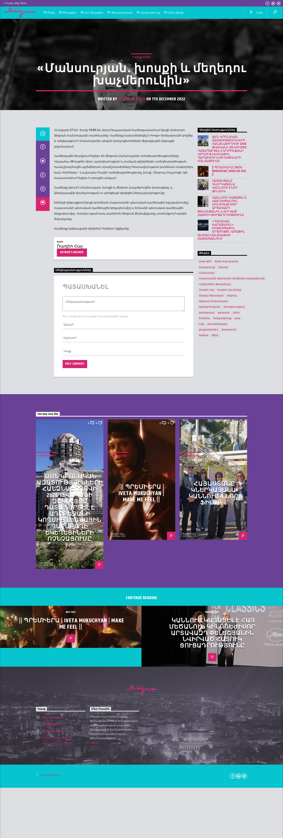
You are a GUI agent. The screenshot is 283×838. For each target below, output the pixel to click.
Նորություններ (141, 209)
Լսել (256, 12)
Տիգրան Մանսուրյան (213, 633)
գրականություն (209, 638)
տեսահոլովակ (217, 655)
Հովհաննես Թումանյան (215, 615)
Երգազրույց (150, 12)
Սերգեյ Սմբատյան (211, 627)
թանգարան (207, 644)
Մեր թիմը (176, 12)
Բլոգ (51, 12)
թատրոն (224, 644)
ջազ (237, 650)
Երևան (223, 598)
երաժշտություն (234, 638)
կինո (236, 644)
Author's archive (72, 584)
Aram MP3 (205, 593)
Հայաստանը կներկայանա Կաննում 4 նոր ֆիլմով (225, 518)
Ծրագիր (70, 12)
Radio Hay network (226, 593)
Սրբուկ (232, 627)
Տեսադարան (122, 12)
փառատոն (229, 661)
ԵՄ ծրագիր (94, 12)
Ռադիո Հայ (131, 251)
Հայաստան (207, 604)
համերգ (204, 650)
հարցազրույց (222, 650)
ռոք (201, 655)
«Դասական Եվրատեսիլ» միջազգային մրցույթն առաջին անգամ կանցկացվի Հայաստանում (221, 561)
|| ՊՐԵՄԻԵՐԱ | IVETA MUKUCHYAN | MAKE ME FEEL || (229, 503)
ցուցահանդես (208, 661)
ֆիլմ (215, 667)
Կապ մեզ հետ (15, 3)
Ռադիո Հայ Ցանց (229, 621)
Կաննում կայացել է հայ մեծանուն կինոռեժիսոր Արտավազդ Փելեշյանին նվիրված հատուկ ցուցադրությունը (222, 538)
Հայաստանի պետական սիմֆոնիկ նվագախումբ (232, 610)
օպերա (204, 667)
